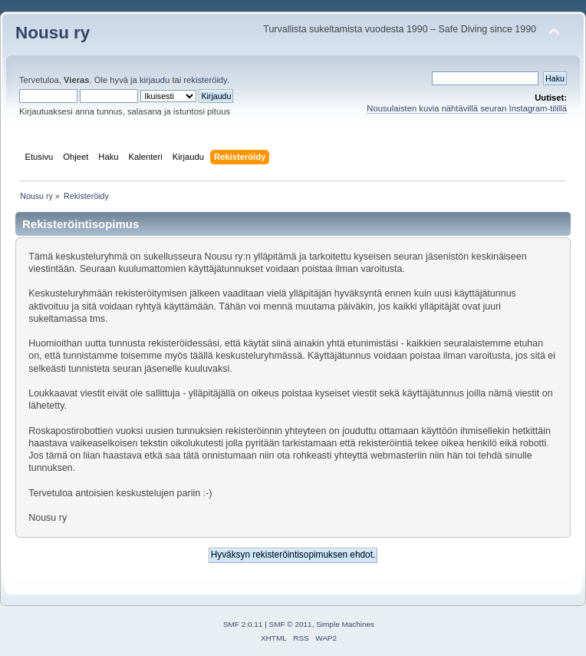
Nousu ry (52, 32)
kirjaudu (155, 79)
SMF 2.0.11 (243, 624)
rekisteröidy (205, 79)
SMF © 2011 (290, 624)
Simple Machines (345, 624)
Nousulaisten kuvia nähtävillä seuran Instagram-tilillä (467, 108)
